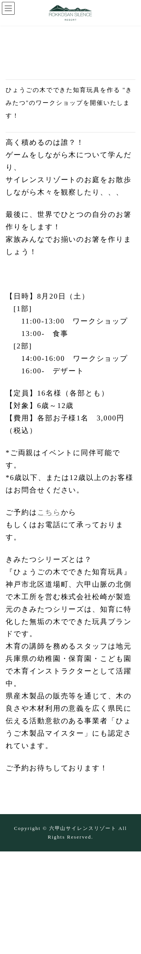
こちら (49, 512)
